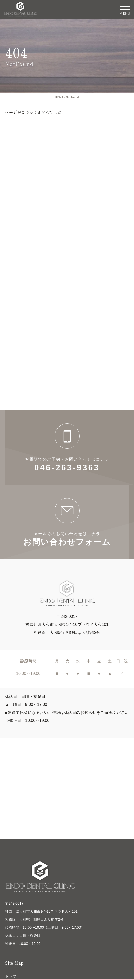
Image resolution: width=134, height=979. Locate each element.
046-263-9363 (67, 447)
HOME (59, 97)
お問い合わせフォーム (67, 522)
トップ (10, 976)
